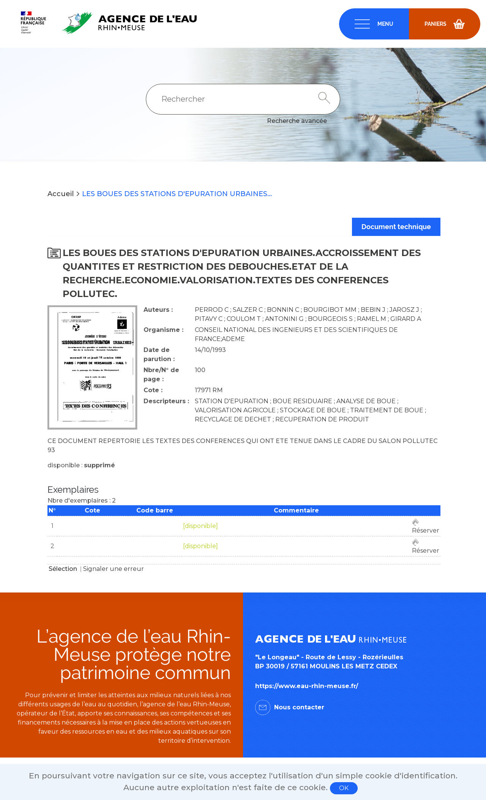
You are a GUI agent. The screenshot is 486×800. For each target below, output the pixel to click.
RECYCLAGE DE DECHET (233, 419)
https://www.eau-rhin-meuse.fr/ (306, 686)
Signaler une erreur (113, 568)
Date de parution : (159, 354)
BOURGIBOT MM (330, 309)
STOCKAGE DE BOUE (313, 410)
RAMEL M (371, 318)
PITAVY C (208, 318)
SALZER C (248, 309)
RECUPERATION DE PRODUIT (322, 419)
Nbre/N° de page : (161, 374)
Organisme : (163, 329)
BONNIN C (283, 309)
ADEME (233, 339)
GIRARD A (405, 318)
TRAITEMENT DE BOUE (386, 410)
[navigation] (374, 23)
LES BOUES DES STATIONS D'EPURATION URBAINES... (177, 194)
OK (344, 788)
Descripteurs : (166, 401)
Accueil (60, 194)
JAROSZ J (404, 309)
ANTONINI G (284, 318)
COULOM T (244, 318)
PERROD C (212, 309)
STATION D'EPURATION (231, 401)
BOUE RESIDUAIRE (302, 401)
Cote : (153, 390)
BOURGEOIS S (330, 318)
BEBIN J (373, 309)
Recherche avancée (297, 120)
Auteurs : (158, 309)
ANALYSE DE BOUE (366, 401)
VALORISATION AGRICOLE (235, 410)
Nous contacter (299, 707)
